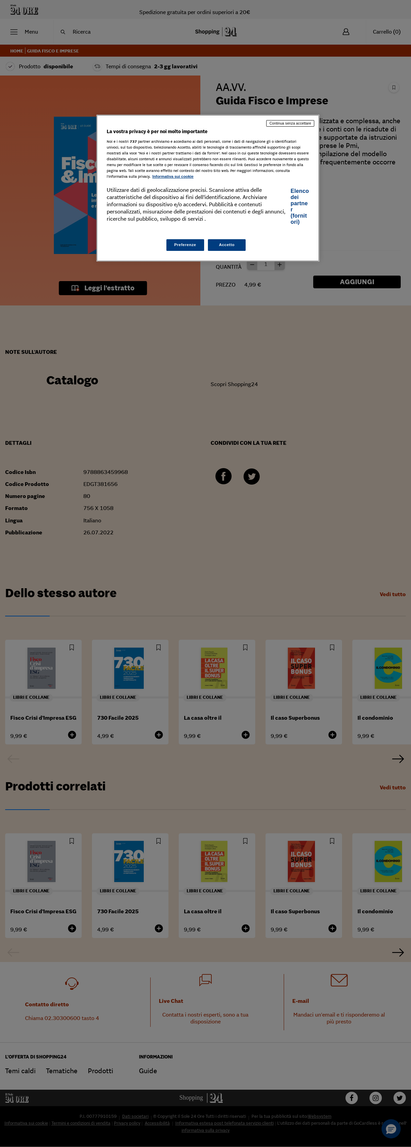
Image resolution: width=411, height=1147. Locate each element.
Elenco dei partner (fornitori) (300, 206)
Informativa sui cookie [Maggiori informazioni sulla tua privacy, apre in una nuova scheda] (172, 176)
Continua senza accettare (290, 123)
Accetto (227, 245)
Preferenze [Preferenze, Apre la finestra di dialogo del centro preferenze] (185, 245)
